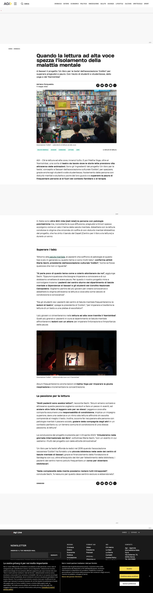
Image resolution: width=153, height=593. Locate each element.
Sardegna (62, 150)
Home (10, 49)
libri (77, 150)
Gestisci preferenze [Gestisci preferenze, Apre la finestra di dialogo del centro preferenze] (129, 584)
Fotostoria (90, 550)
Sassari (53, 150)
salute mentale (42, 150)
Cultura (128, 3)
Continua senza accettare (129, 576)
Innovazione (94, 3)
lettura (71, 150)
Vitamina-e (90, 559)
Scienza (111, 3)
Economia (75, 3)
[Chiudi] (149, 576)
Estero (66, 3)
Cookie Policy (111, 558)
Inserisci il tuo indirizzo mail (23, 550)
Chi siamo (110, 547)
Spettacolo (137, 3)
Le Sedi (108, 550)
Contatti (109, 555)
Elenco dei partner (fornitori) (72, 577)
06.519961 (131, 559)
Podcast (89, 552)
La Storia (109, 552)
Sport (146, 3)
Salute (103, 3)
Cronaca (58, 3)
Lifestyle (119, 3)
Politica (83, 3)
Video (88, 547)
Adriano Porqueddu (45, 84)
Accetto (129, 569)
